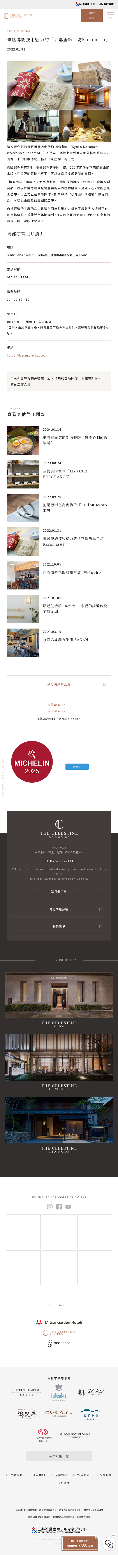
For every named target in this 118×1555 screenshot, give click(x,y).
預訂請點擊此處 (59, 684)
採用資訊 (83, 1475)
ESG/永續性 (61, 1483)
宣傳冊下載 (59, 891)
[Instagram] (23, 1231)
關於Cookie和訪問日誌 (39, 1516)
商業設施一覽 (59, 1456)
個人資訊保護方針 (48, 1510)
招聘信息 (106, 1475)
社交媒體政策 (83, 1516)
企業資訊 (61, 1475)
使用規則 (39, 1475)
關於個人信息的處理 (93, 1510)
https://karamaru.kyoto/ (26, 355)
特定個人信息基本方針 (70, 1510)
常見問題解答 (58, 909)
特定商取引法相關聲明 (26, 1510)
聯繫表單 (59, 926)
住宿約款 (16, 1475)
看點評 (77, 766)
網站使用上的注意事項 (63, 1516)
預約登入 (92, 15)
